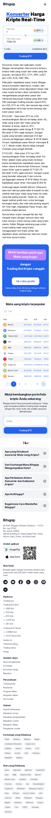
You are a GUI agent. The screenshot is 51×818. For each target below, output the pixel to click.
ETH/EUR (37, 330)
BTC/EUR (37, 325)
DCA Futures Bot (13, 636)
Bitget (37, 739)
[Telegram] (5, 582)
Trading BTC (25, 56)
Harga (6, 651)
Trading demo (9, 648)
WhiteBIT (8, 758)
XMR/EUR (37, 376)
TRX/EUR (37, 359)
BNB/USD (27, 348)
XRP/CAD (47, 342)
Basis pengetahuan (11, 662)
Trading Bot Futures (12, 628)
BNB (14, 775)
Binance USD (26, 775)
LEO (40, 793)
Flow (7, 793)
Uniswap (35, 807)
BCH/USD (28, 370)
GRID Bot (10, 608)
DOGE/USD (28, 365)
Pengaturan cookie (11, 728)
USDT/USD (28, 336)
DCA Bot (9, 612)
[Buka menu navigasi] (45, 4)
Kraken (7, 753)
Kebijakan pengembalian (14, 717)
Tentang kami (9, 684)
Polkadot (28, 798)
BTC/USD (27, 325)
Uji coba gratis (25, 281)
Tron (16, 807)
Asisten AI (7, 640)
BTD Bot (9, 616)
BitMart (19, 758)
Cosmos (8, 784)
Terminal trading (10, 644)
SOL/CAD (47, 353)
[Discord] (43, 582)
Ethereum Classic (36, 789)
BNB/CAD (47, 348)
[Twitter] (28, 582)
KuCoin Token (29, 793)
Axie (6, 775)
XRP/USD (27, 342)
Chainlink (34, 779)
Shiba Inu (29, 802)
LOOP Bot (10, 620)
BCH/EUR (37, 370)
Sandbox (18, 802)
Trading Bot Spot (10, 604)
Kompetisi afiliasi (10, 695)
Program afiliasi (10, 691)
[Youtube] (13, 582)
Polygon (39, 798)
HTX (37, 748)
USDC (25, 807)
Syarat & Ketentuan (11, 709)
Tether (7, 807)
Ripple (7, 802)
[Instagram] (36, 582)
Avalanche (40, 770)
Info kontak (8, 699)
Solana (40, 802)
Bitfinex (27, 739)
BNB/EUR (37, 348)
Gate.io (18, 748)
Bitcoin (38, 775)
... (31, 384)
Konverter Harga (10, 669)
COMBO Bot (11, 632)
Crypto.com (30, 744)
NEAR (18, 798)
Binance (16, 739)
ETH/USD (27, 330)
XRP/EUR (37, 342)
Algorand (17, 770)
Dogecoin (9, 789)
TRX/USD (27, 359)
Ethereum (21, 789)
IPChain (16, 793)
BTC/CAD (47, 325)
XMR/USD (28, 376)
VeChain (8, 812)
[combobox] (25, 311)
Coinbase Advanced (13, 744)
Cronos (19, 784)
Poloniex (36, 753)
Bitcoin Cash (10, 779)
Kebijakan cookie (11, 721)
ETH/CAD (47, 330)
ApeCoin (28, 770)
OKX (26, 753)
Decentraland (38, 784)
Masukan (7, 673)
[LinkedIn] (5, 590)
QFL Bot (9, 624)
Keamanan (8, 687)
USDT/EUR (38, 336)
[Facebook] (20, 582)
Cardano (22, 779)
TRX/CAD (47, 359)
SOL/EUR (37, 353)
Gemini (28, 748)
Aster (7, 739)
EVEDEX (8, 748)
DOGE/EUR (38, 365)
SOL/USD (27, 353)
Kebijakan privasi (10, 713)
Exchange (7, 666)
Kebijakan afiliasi (10, 724)
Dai (27, 784)
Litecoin (8, 798)
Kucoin (17, 753)
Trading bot (8, 601)
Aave (7, 770)
